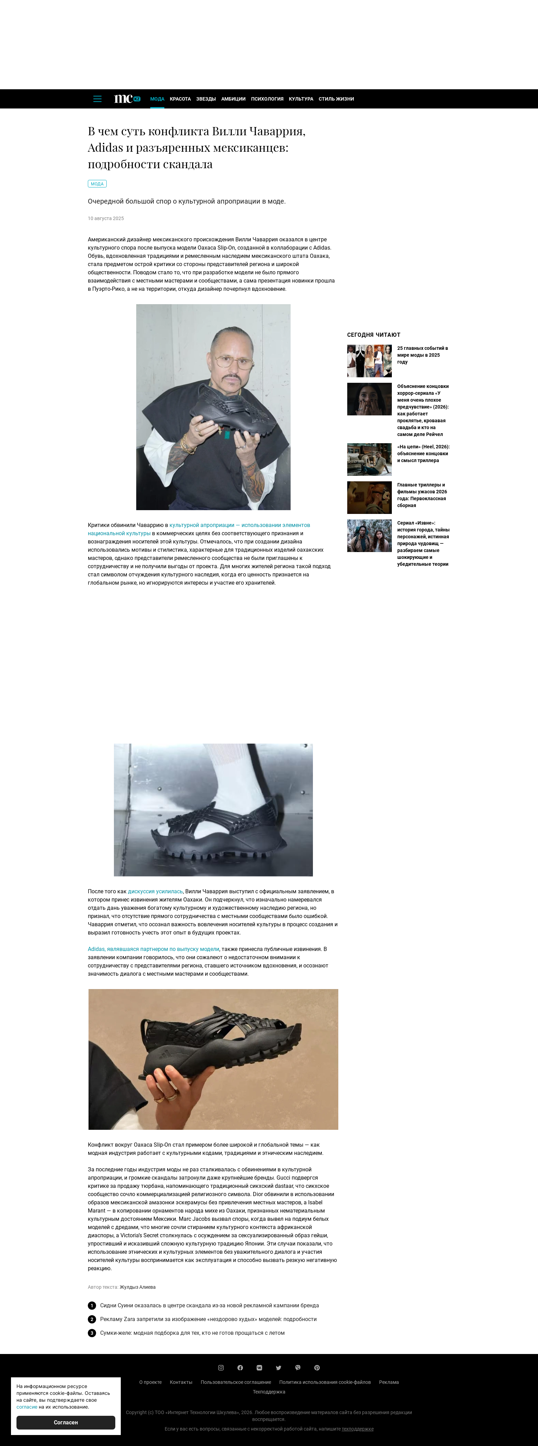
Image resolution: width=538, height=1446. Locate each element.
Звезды (206, 99)
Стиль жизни (336, 99)
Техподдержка (269, 1392)
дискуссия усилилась (155, 891)
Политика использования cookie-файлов (325, 1382)
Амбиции (233, 99)
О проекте (150, 1382)
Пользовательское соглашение (236, 1382)
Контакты (181, 1382)
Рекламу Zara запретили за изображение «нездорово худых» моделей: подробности (208, 1319)
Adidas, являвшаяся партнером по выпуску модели (153, 949)
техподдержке (358, 1429)
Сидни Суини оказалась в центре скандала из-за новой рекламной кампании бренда (209, 1305)
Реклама (389, 1382)
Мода (157, 99)
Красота (180, 99)
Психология (267, 99)
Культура (301, 99)
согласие (26, 1407)
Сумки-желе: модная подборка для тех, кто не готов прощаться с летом (192, 1333)
